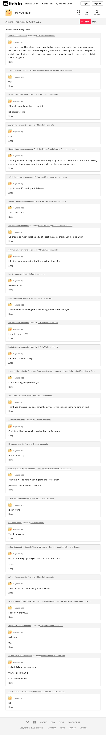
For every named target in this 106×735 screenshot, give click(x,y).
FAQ (53, 722)
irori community (14, 298)
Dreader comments (16, 444)
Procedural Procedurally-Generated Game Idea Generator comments (35, 371)
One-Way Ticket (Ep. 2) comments (21, 468)
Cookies (83, 728)
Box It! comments (15, 274)
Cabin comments (15, 523)
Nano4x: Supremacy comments (20, 149)
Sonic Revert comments (17, 35)
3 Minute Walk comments (18, 70)
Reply (10, 62)
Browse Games (32, 3)
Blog (61, 722)
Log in (85, 3)
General (27, 547)
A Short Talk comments (17, 125)
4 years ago (18, 42)
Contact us (74, 722)
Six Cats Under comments (18, 225)
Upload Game (64, 3)
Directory (52, 728)
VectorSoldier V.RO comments (20, 656)
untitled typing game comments (20, 177)
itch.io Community (15, 547)
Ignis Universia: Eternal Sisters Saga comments (26, 601)
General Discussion (39, 547)
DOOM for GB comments (18, 95)
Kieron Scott (47, 149)
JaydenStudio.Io (44, 70)
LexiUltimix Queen (64, 547)
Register (97, 3)
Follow (85, 22)
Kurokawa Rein (44, 225)
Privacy (72, 728)
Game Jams (47, 3)
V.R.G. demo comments (17, 498)
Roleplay (77, 547)
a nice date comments (16, 420)
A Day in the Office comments (20, 691)
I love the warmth (45, 298)
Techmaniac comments (17, 395)
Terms (62, 728)
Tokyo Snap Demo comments (19, 625)
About (43, 722)
